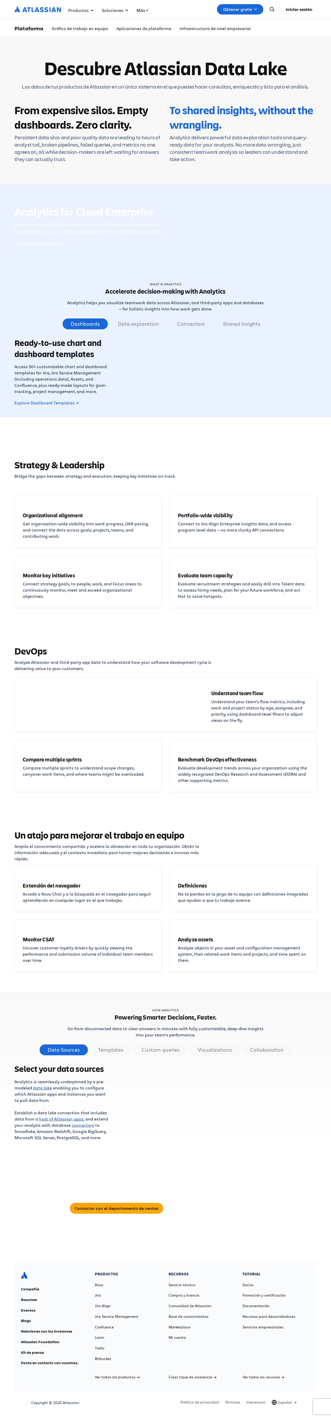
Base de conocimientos (188, 1316)
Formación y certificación (264, 1295)
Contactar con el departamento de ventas (116, 1208)
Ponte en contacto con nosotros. (49, 1363)
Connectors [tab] (191, 323)
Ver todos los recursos (263, 1377)
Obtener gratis (240, 9)
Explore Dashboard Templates (46, 403)
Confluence (104, 1327)
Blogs (26, 1321)
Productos (81, 10)
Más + (142, 10)
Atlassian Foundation (40, 1342)
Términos (232, 1402)
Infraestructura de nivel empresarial (215, 28)
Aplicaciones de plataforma (144, 28)
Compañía (30, 1289)
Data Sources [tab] (64, 1049)
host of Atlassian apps (61, 1119)
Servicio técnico (182, 1285)
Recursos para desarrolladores (269, 1316)
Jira (98, 1295)
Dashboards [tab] (85, 323)
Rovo (99, 1285)
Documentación (256, 1306)
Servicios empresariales (263, 1327)
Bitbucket (103, 1359)
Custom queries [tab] (161, 1049)
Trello (99, 1348)
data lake (42, 1087)
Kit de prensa (32, 1352)
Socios (248, 1285)
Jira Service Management (116, 1316)
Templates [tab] (111, 1049)
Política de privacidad (199, 1402)
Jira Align (102, 1306)
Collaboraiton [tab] (266, 1049)
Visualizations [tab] (215, 1049)
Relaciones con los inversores (46, 1331)
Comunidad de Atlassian (190, 1306)
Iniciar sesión (299, 9)
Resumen (29, 1300)
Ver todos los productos (117, 1377)
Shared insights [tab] (241, 323)
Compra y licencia (184, 1295)
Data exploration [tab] (138, 323)
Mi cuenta (177, 1337)
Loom (99, 1337)
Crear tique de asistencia (192, 1377)
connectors (83, 1125)
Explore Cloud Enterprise (40, 244)
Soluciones (115, 10)
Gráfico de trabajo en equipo (80, 28)
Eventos (28, 1310)
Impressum (256, 1402)
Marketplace (179, 1327)
